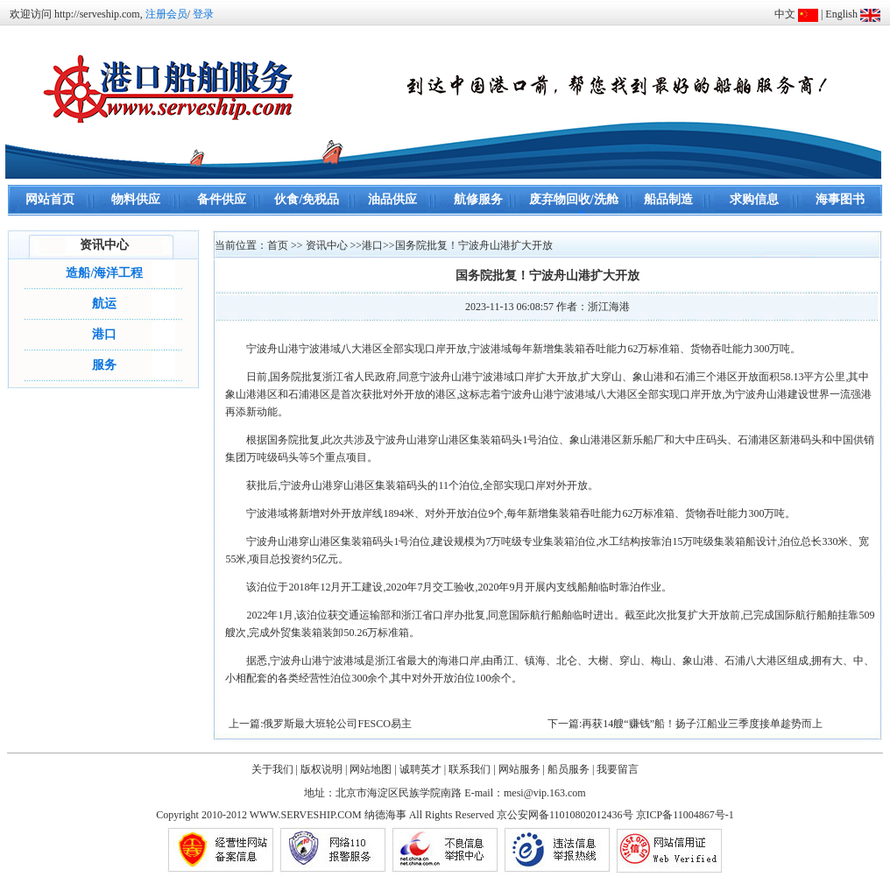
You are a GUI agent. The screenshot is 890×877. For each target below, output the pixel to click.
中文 (784, 14)
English (841, 14)
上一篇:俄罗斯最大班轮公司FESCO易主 (320, 724)
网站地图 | (373, 769)
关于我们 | (274, 769)
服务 (104, 364)
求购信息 (754, 199)
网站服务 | (521, 769)
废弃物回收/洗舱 (573, 199)
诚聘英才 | (422, 769)
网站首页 (49, 199)
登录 (203, 14)
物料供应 (135, 199)
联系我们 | (472, 769)
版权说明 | (323, 769)
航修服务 (478, 199)
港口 (104, 334)
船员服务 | (570, 769)
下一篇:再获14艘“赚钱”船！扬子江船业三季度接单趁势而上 (685, 724)
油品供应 (392, 199)
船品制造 (668, 199)
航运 (104, 303)
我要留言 (618, 769)
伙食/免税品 (306, 199)
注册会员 (166, 14)
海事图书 (840, 199)
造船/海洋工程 (104, 272)
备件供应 (221, 199)
